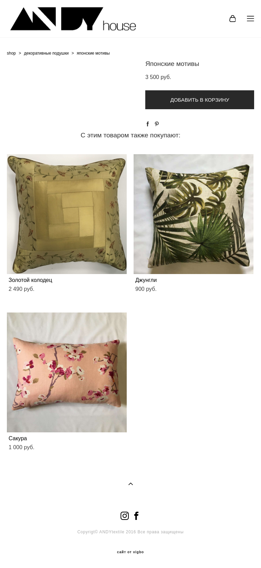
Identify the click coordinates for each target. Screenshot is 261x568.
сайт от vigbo (130, 552)
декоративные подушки (46, 53)
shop (11, 53)
